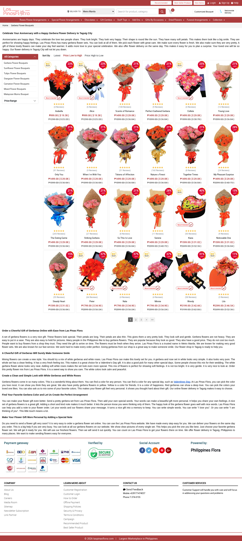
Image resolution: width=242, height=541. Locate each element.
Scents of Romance (124, 111)
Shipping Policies (72, 506)
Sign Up (224, 3)
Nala (125, 301)
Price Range (10, 100)
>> (152, 319)
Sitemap (8, 506)
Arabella (59, 111)
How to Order (70, 497)
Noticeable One (223, 237)
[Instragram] (155, 450)
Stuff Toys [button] (123, 19)
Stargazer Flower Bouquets (16, 78)
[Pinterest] (162, 450)
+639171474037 (137, 492)
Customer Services (194, 482)
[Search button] (162, 11)
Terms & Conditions (74, 514)
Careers (8, 497)
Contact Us (130, 482)
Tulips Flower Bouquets (15, 73)
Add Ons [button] (137, 19)
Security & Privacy (73, 510)
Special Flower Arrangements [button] (67, 19)
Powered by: (198, 442)
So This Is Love (124, 237)
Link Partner (10, 514)
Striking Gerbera (91, 237)
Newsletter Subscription (16, 510)
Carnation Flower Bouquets (16, 83)
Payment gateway (14, 442)
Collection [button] (219, 19)
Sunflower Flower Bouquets (17, 68)
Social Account (148, 442)
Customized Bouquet (203, 11)
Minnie (158, 301)
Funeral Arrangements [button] (198, 19)
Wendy (190, 301)
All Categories (11, 56)
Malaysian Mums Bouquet (16, 94)
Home (5, 25)
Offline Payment (72, 501)
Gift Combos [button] (107, 19)
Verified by (95, 442)
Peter (91, 301)
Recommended (161, 3)
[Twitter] (149, 450)
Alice (92, 111)
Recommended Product (76, 522)
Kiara (190, 237)
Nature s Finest (158, 174)
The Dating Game (59, 237)
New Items (199, 3)
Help (234, 3)
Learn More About (75, 482)
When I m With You (92, 174)
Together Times (190, 174)
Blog (6, 493)
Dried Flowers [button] (176, 19)
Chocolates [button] (91, 19)
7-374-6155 (135, 496)
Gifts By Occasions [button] (155, 19)
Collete (190, 111)
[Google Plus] (168, 450)
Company (9, 482)
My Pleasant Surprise (224, 174)
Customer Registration (75, 489)
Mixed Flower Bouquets (15, 88)
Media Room (10, 501)
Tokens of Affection (124, 174)
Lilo (223, 301)
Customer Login (72, 493)
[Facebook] (142, 450)
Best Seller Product (182, 3)
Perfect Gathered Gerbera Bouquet (158, 113)
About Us (9, 489)
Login (211, 3)
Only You (59, 174)
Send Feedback (133, 489)
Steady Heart (59, 301)
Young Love (223, 111)
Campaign (69, 518)
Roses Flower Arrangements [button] (34, 19)
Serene (157, 237)
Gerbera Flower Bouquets (22, 25)
